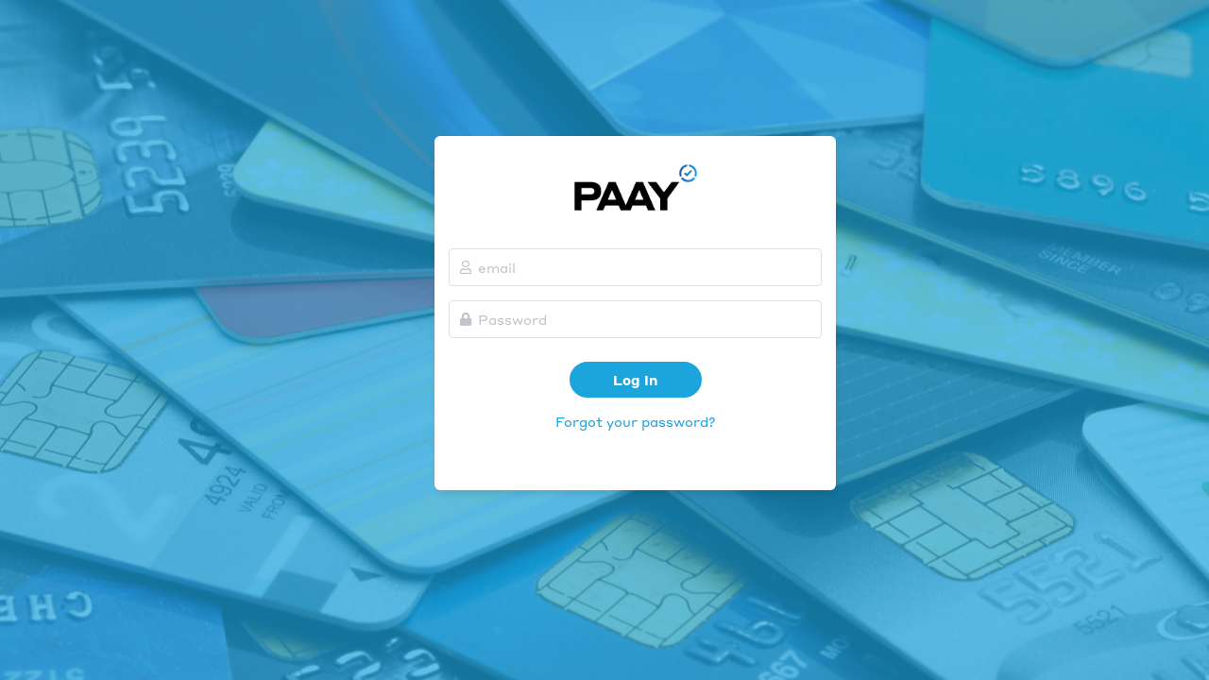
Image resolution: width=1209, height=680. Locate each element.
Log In (635, 379)
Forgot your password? (635, 421)
